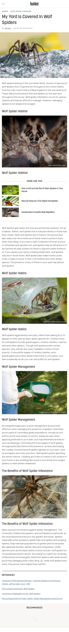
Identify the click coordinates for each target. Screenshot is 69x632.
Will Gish (8, 28)
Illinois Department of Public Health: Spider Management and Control (32, 599)
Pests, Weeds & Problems (21, 11)
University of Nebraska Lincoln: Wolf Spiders (21, 594)
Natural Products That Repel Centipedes (39, 201)
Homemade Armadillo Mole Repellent (38, 212)
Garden (5, 11)
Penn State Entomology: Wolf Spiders (18, 589)
